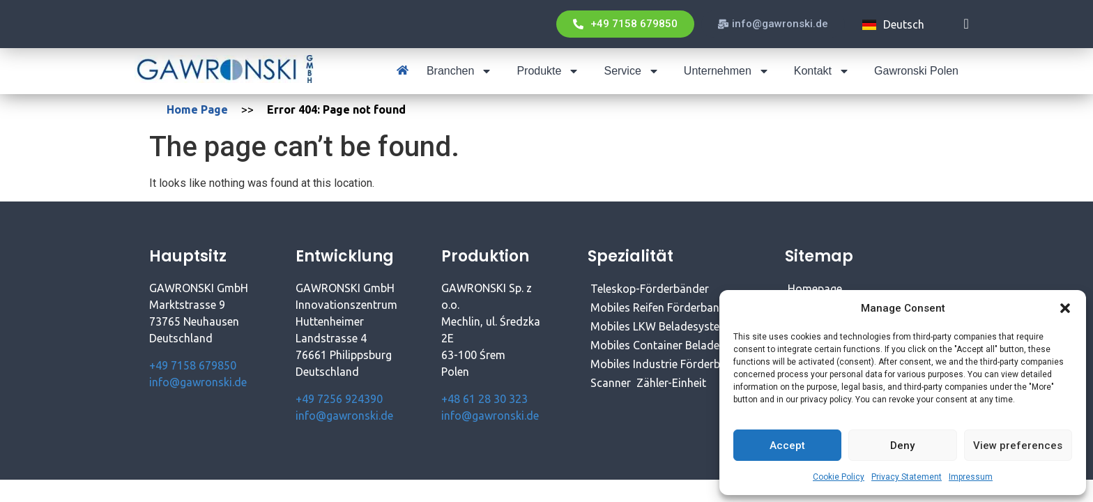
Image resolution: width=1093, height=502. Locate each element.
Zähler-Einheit (671, 382)
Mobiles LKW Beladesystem (659, 326)
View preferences (1017, 445)
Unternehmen (727, 71)
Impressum (971, 477)
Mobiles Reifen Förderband (658, 307)
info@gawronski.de (198, 382)
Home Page (197, 109)
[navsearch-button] (966, 24)
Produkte (548, 71)
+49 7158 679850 (192, 365)
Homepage (815, 288)
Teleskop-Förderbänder (649, 288)
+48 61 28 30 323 (484, 399)
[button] (1065, 308)
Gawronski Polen (916, 71)
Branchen (460, 71)
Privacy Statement (906, 477)
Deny (902, 445)
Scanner (610, 382)
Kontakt (822, 71)
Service (631, 71)
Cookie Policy (838, 477)
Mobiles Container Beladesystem (673, 345)
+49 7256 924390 (339, 399)
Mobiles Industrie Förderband (665, 364)
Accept (787, 445)
